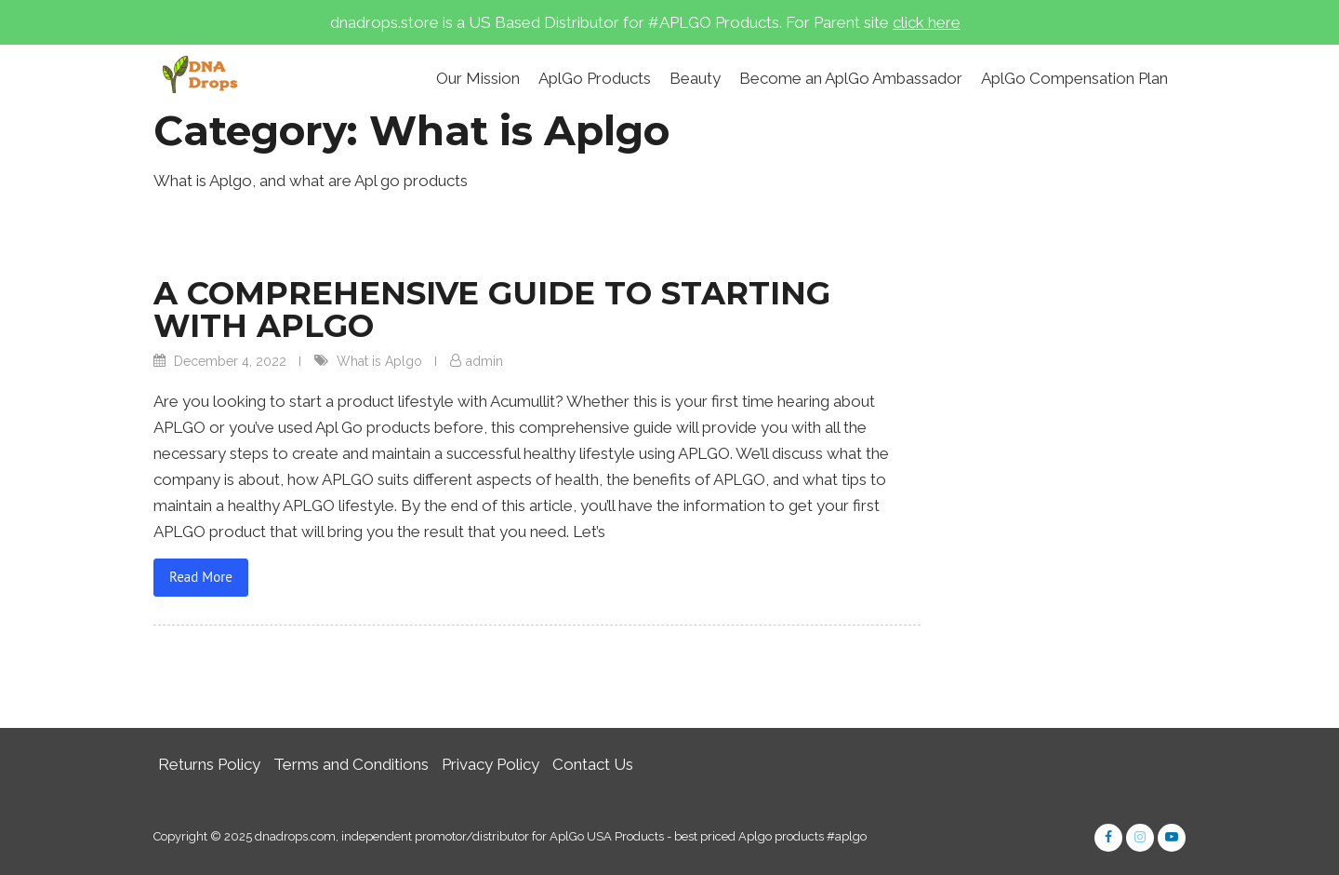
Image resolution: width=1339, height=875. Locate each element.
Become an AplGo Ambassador (850, 78)
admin (484, 361)
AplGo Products (594, 78)
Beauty (695, 78)
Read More (200, 577)
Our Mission (478, 78)
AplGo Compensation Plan (1074, 78)
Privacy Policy (490, 764)
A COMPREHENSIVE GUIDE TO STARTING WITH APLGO (491, 309)
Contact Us (592, 764)
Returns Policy (209, 764)
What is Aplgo (379, 361)
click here (927, 22)
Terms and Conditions (351, 764)
